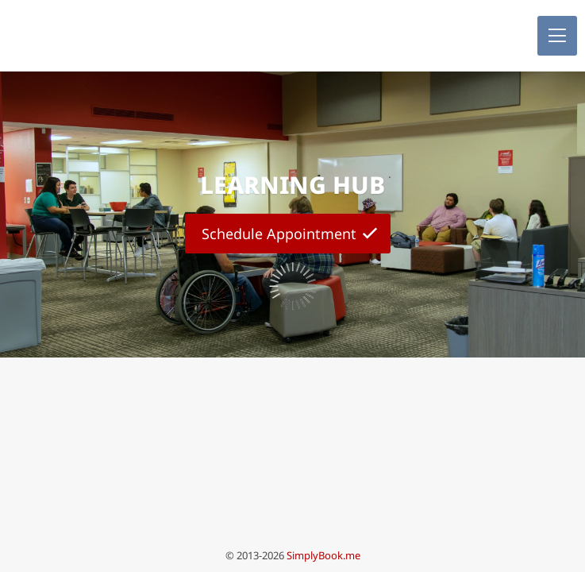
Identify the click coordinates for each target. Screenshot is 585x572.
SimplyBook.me (323, 555)
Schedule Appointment (279, 233)
